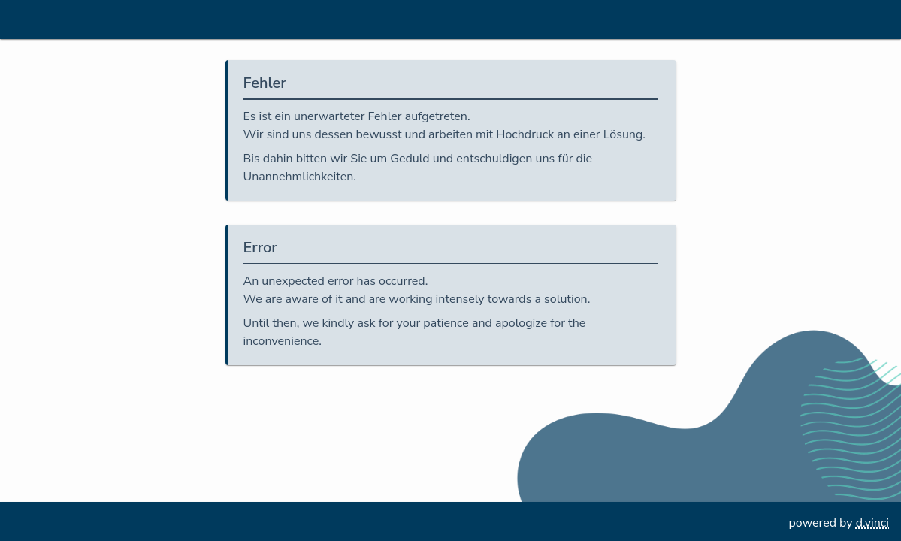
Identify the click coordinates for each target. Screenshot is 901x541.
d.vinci (872, 523)
